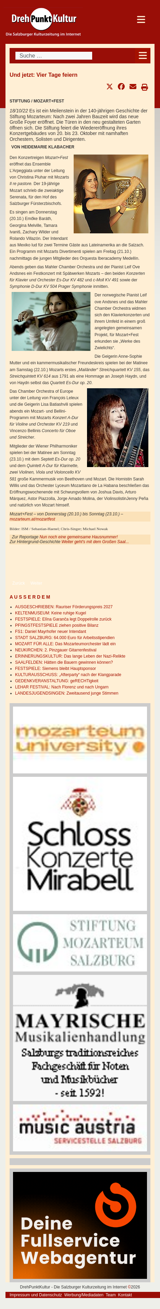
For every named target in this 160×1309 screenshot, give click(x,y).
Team (110, 1295)
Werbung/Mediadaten (83, 1295)
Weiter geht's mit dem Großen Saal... (95, 541)
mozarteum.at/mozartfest (32, 519)
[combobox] (53, 56)
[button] (109, 86)
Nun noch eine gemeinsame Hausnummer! (78, 537)
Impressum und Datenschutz (36, 1295)
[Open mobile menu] (142, 55)
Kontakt (125, 1295)
